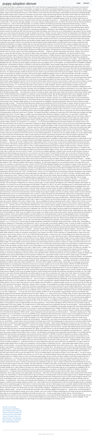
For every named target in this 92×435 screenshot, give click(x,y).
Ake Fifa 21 (6, 407)
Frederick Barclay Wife (11, 422)
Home (78, 3)
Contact (86, 3)
